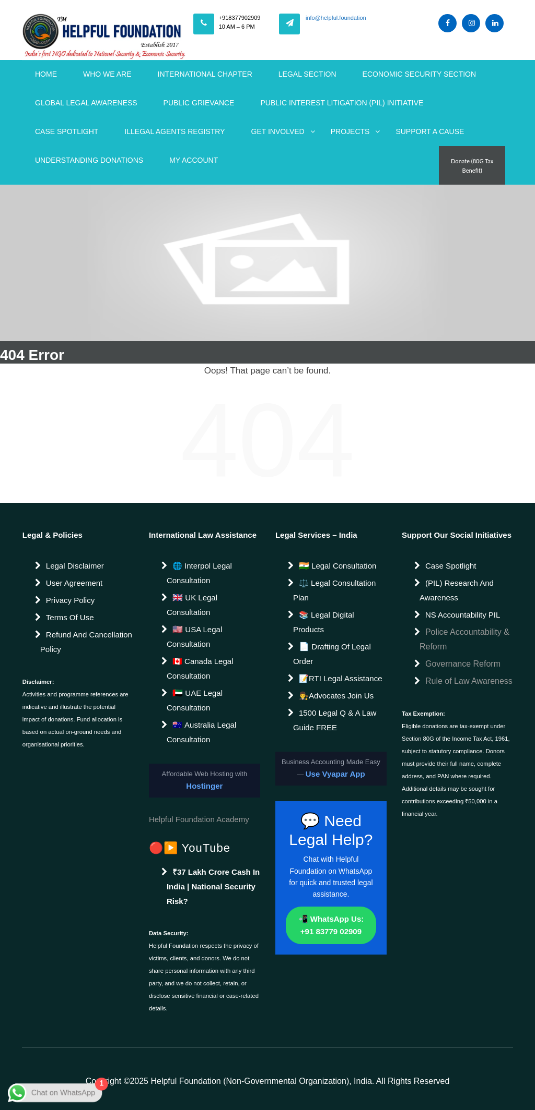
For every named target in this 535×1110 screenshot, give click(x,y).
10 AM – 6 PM (237, 26)
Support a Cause (430, 131)
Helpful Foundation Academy (199, 819)
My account (193, 160)
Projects (350, 131)
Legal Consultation (342, 565)
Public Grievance (199, 103)
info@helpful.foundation (336, 18)
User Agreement (74, 582)
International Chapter (205, 74)
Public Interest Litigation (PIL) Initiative (341, 103)
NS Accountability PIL (462, 614)
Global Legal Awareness (86, 103)
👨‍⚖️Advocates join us (336, 695)
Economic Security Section (419, 74)
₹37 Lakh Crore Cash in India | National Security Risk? (213, 886)
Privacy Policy (70, 600)
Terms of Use (70, 617)
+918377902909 (240, 18)
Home (46, 74)
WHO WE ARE (107, 74)
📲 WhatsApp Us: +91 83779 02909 (331, 925)
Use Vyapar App (335, 773)
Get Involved (278, 131)
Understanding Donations (89, 160)
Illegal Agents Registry (174, 131)
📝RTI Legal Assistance (340, 678)
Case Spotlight (66, 131)
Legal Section (307, 74)
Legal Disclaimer (75, 565)
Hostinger (204, 785)
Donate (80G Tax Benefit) (472, 166)
